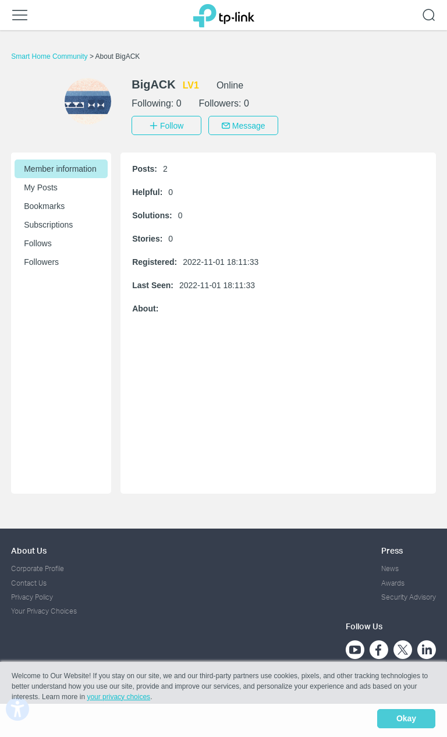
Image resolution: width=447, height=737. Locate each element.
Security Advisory (408, 595)
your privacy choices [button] (118, 699)
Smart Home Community (50, 56)
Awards (393, 581)
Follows (37, 241)
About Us (29, 549)
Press (392, 549)
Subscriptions (48, 223)
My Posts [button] (41, 185)
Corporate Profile (37, 566)
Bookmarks (44, 204)
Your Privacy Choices (44, 609)
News (390, 566)
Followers (41, 260)
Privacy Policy (32, 595)
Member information (60, 167)
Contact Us (29, 581)
